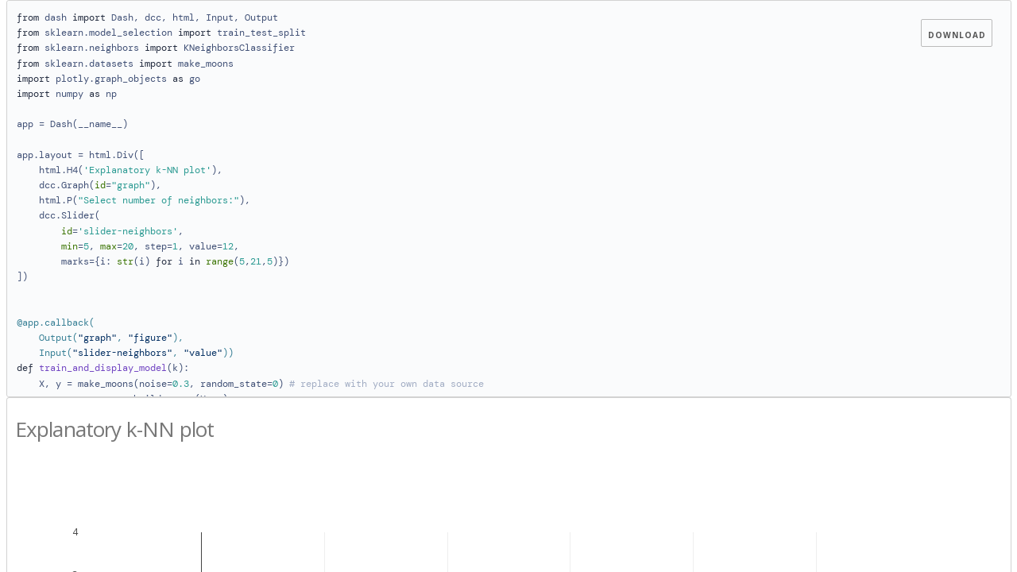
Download (957, 35)
